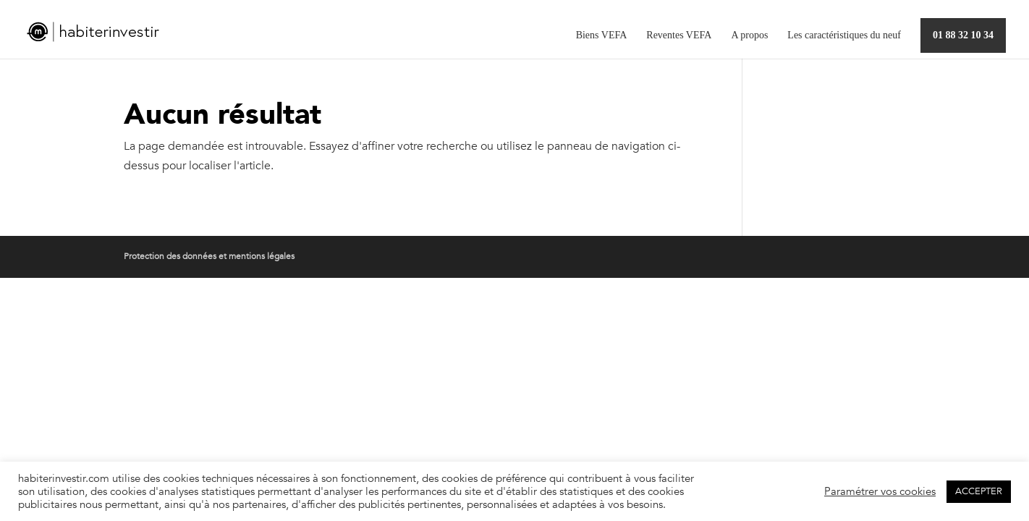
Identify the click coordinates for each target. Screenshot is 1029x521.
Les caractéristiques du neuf (844, 35)
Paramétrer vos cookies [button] (880, 491)
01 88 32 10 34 (963, 35)
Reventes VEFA (678, 35)
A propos (749, 35)
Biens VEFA (601, 35)
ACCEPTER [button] (978, 491)
